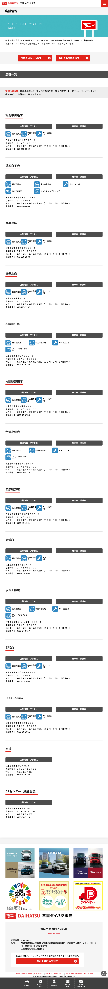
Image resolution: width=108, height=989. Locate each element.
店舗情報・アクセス (29, 126)
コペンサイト (64, 90)
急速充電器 (35, 94)
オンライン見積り (40, 985)
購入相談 (54, 985)
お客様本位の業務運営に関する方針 (79, 973)
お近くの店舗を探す (69, 58)
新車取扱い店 (28, 90)
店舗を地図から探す (31, 58)
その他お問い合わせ (81, 985)
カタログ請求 (67, 985)
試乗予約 (27, 985)
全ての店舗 (13, 90)
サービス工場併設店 (17, 94)
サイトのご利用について (54, 973)
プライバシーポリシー (24, 973)
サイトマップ (39, 973)
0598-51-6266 (54, 933)
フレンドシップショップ (85, 90)
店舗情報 (11, 10)
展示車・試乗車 (79, 126)
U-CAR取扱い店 (46, 90)
